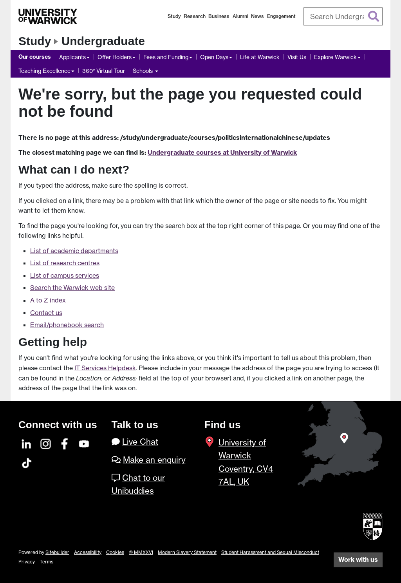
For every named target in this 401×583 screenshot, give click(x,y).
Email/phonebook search (67, 325)
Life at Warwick (260, 57)
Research (195, 16)
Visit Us (296, 57)
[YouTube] (84, 442)
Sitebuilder (57, 552)
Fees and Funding (165, 57)
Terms (46, 562)
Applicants (72, 57)
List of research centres (64, 263)
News (257, 16)
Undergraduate (103, 40)
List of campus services (64, 275)
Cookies (115, 552)
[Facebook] (65, 442)
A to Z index (48, 300)
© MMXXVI (141, 552)
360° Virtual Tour (103, 70)
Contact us (46, 313)
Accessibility (87, 552)
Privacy (26, 562)
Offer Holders (115, 57)
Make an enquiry (154, 460)
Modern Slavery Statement (187, 552)
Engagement (281, 16)
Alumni (240, 16)
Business (218, 16)
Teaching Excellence (44, 70)
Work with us (358, 559)
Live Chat (140, 442)
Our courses (34, 56)
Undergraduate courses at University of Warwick (222, 152)
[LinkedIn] (26, 442)
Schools (143, 70)
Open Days (214, 57)
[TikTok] (26, 462)
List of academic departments (74, 251)
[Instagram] (46, 442)
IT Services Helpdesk (105, 368)
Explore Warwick (335, 57)
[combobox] (343, 16)
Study (174, 16)
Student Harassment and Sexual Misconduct (270, 552)
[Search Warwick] (343, 16)
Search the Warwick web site (72, 288)
